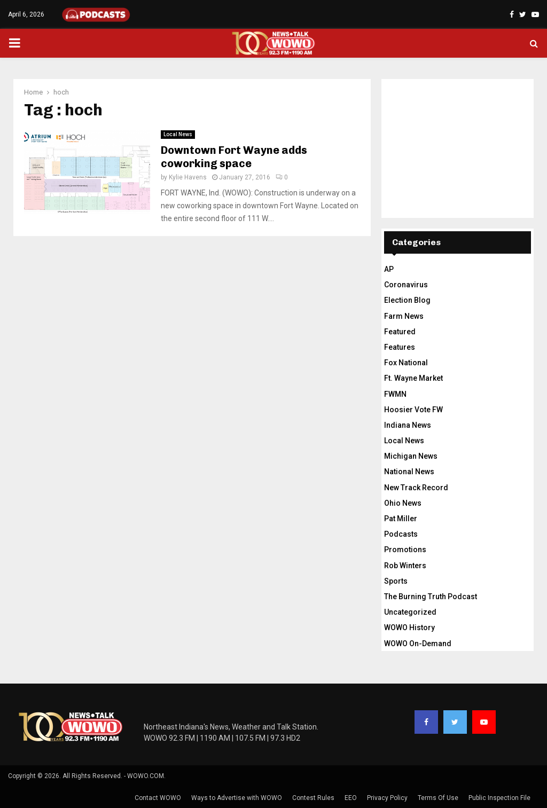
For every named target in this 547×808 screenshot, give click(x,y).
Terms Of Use (438, 798)
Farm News (404, 316)
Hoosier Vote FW (413, 409)
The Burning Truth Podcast (430, 596)
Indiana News (407, 425)
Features (399, 347)
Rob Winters (405, 565)
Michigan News (410, 456)
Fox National (406, 362)
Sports (396, 581)
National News (409, 471)
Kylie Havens (188, 177)
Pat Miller (400, 518)
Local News (177, 134)
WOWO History (409, 627)
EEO (351, 798)
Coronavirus (406, 284)
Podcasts (401, 534)
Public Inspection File (499, 798)
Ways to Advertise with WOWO (236, 798)
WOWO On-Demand (417, 643)
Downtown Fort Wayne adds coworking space (234, 157)
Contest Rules (313, 798)
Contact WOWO (158, 798)
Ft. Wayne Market (413, 378)
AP (389, 269)
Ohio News (402, 503)
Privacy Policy (387, 798)
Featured (400, 331)
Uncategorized (410, 612)
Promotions (405, 549)
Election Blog (407, 300)
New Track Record (416, 487)
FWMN (395, 394)
